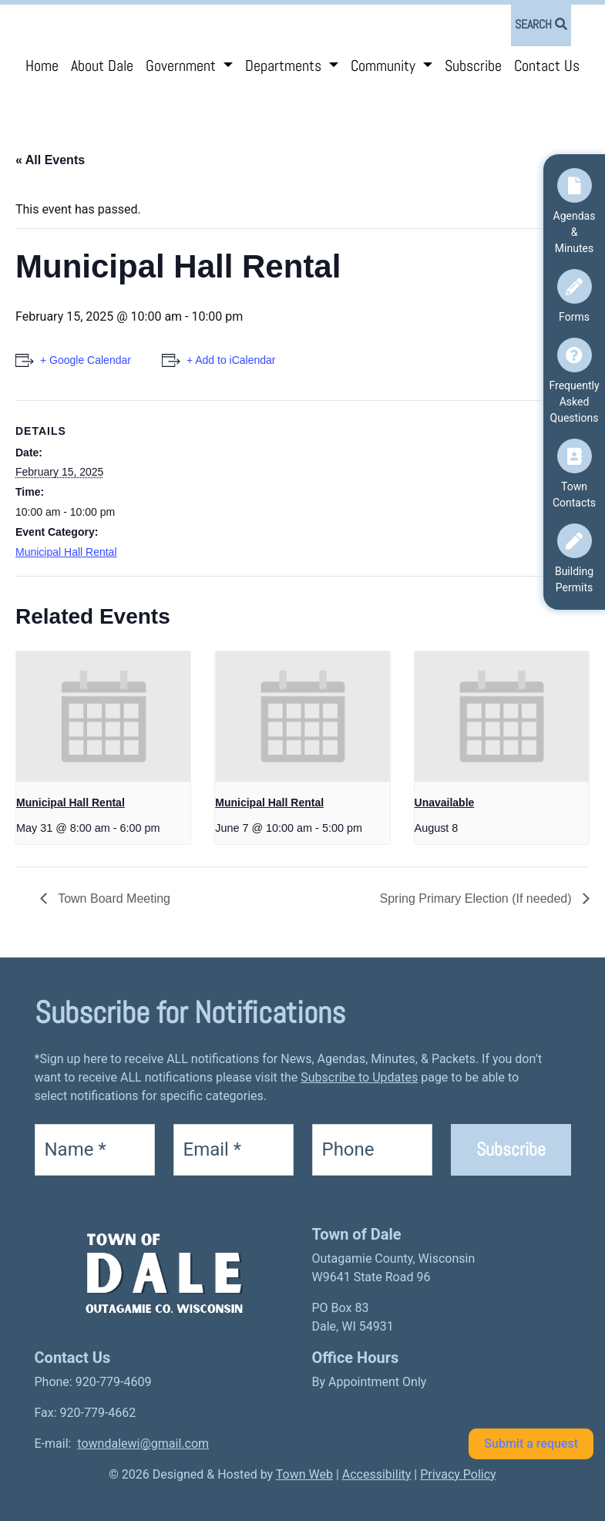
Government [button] (183, 66)
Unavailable (445, 802)
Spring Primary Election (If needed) (477, 898)
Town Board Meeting (112, 898)
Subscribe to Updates (359, 1077)
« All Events (50, 160)
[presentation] (103, 716)
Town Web (304, 1474)
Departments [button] (285, 66)
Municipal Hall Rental (66, 552)
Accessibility (377, 1474)
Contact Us (547, 66)
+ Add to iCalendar (231, 360)
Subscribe (473, 66)
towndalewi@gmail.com (143, 1443)
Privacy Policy (458, 1474)
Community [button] (385, 66)
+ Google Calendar (85, 360)
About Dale (102, 66)
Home (42, 66)
